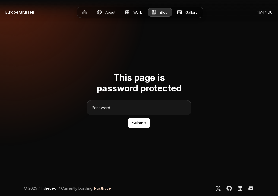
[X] (218, 188)
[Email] (251, 188)
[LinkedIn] (240, 188)
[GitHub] (229, 188)
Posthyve (102, 188)
